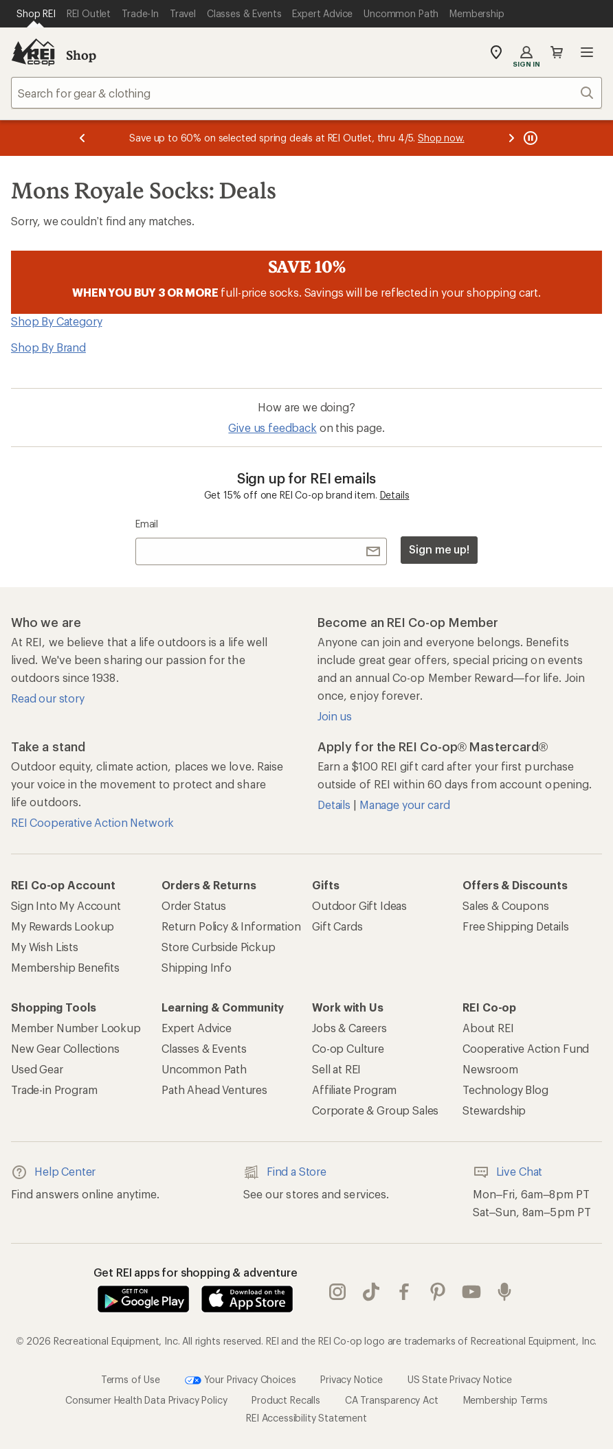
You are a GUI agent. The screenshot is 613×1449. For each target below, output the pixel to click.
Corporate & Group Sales (375, 1110)
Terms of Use (130, 1379)
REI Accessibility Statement (306, 1418)
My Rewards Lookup (62, 926)
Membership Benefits (65, 967)
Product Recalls (286, 1400)
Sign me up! (439, 549)
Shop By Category (56, 321)
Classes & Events (203, 1048)
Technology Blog (505, 1089)
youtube (471, 1292)
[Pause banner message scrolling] (529, 138)
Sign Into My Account (66, 905)
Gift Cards (337, 926)
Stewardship (494, 1110)
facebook (404, 1292)
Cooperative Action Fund (525, 1048)
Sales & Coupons (505, 905)
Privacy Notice (351, 1379)
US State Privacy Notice (460, 1379)
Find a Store (284, 1172)
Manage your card (404, 804)
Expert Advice (196, 1027)
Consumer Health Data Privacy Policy (146, 1400)
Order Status (193, 905)
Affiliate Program (354, 1089)
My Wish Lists (44, 946)
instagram (337, 1292)
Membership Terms (505, 1400)
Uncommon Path (204, 1068)
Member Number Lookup (76, 1027)
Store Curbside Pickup (218, 946)
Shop (81, 54)
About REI (488, 1027)
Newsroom (490, 1068)
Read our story (48, 698)
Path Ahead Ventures (214, 1089)
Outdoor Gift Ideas (359, 905)
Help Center (53, 1172)
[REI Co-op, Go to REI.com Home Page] (33, 52)
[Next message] (511, 138)
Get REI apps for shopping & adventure (195, 1272)
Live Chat (508, 1172)
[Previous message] (82, 138)
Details (395, 495)
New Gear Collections (65, 1048)
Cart (556, 52)
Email (146, 523)
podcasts (504, 1292)
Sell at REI (336, 1068)
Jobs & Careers (349, 1027)
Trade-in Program (54, 1089)
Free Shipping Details (515, 926)
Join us (334, 715)
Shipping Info (196, 967)
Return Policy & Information (231, 926)
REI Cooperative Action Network (92, 822)
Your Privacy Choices (240, 1380)
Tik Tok (371, 1292)
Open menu (587, 52)
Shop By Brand (48, 347)
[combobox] (306, 93)
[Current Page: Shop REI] (36, 13)
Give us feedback (272, 427)
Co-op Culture (348, 1048)
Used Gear (37, 1068)
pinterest (438, 1292)
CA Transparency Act (391, 1400)
